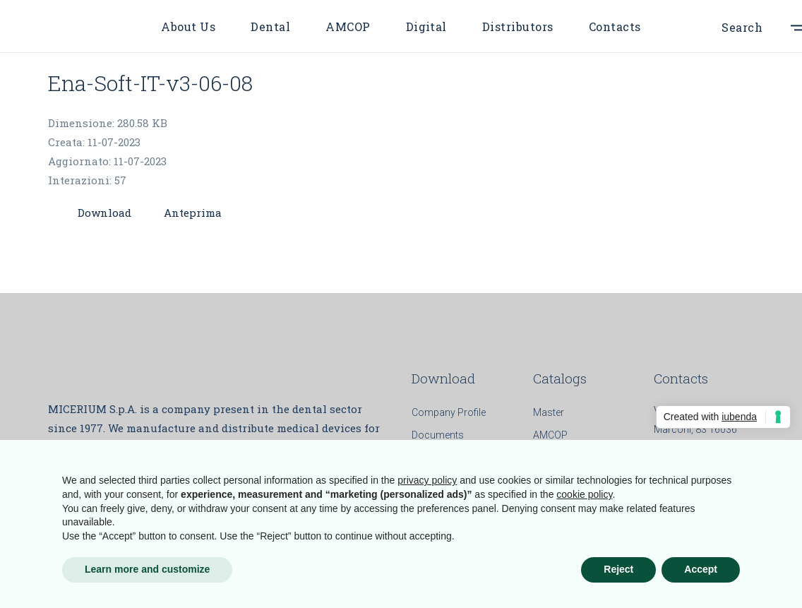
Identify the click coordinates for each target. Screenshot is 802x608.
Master (548, 412)
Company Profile (449, 412)
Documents (438, 435)
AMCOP (550, 435)
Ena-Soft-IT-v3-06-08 (150, 83)
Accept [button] (700, 569)
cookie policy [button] (584, 494)
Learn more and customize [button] (147, 569)
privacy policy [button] (427, 480)
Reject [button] (618, 569)
